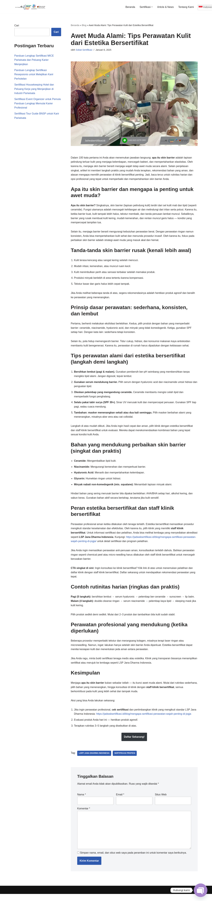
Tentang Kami (186, 7)
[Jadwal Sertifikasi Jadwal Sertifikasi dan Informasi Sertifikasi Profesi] (30, 7)
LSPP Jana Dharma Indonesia (94, 759)
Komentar (83, 815)
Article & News (165, 7)
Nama (81, 800)
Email (120, 800)
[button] (151, 7)
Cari (16, 25)
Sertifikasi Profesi (125, 759)
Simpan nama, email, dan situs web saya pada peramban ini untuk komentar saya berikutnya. (133, 859)
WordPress (51, 897)
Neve (17, 897)
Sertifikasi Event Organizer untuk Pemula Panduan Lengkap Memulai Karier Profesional (34, 104)
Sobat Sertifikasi (84, 50)
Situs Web (161, 800)
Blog (84, 25)
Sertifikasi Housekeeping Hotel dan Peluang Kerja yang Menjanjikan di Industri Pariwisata (34, 89)
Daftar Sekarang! (134, 743)
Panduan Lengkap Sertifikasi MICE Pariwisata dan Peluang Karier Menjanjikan (34, 60)
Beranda (130, 7)
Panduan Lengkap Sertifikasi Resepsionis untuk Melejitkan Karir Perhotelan (34, 75)
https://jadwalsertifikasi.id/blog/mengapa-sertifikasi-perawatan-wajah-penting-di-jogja (145, 719)
